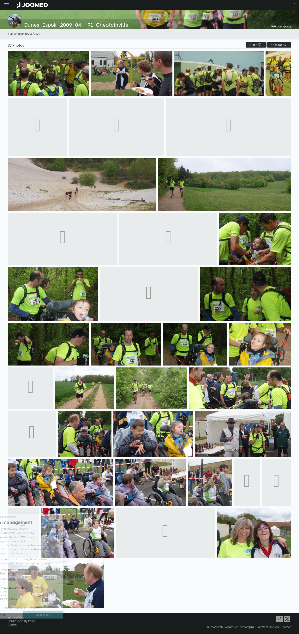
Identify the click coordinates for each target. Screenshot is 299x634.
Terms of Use (16, 617)
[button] (10, 614)
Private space (281, 26)
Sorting (279, 45)
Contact (13, 624)
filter (256, 45)
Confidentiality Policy (22, 621)
